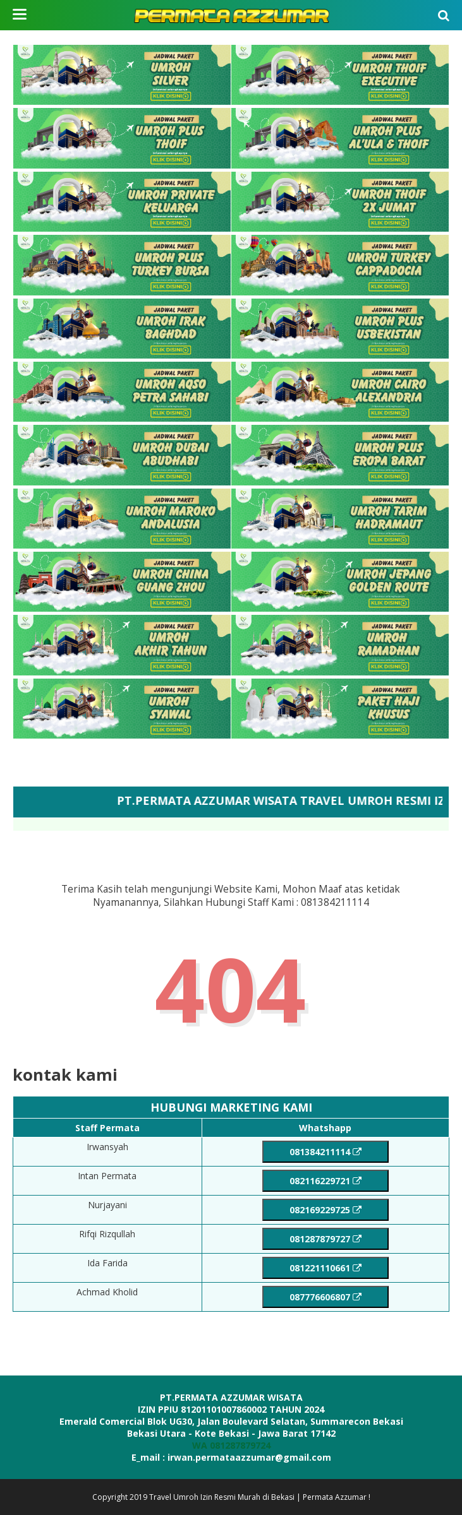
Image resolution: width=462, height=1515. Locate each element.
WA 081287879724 (231, 1445)
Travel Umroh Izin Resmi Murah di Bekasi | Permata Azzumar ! (259, 1497)
